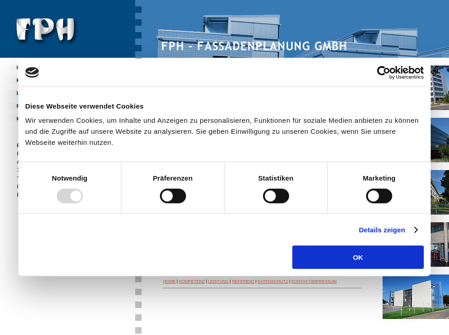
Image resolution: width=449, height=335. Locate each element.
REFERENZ (243, 281)
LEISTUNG (218, 281)
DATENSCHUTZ (272, 281)
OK (358, 257)
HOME (169, 281)
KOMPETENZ (192, 281)
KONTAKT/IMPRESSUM (314, 281)
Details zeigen (382, 229)
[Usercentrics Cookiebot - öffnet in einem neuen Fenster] (384, 72)
